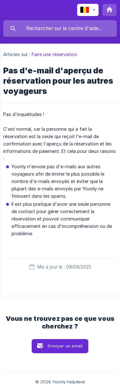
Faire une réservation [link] (54, 54)
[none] (88, 10)
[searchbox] (60, 28)
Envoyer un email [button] (65, 345)
